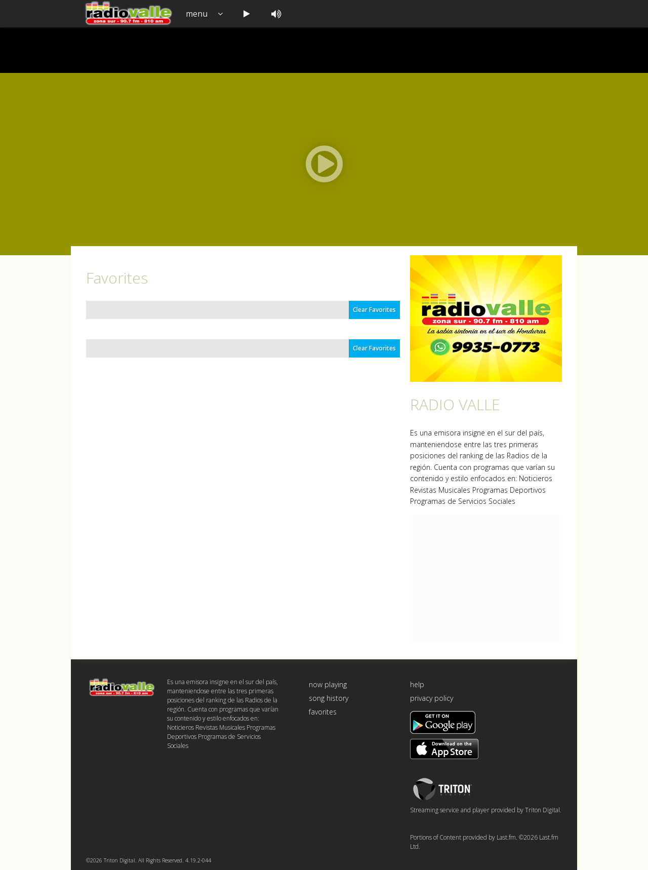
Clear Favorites (374, 309)
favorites (323, 712)
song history (328, 698)
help (417, 684)
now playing (328, 684)
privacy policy (431, 698)
